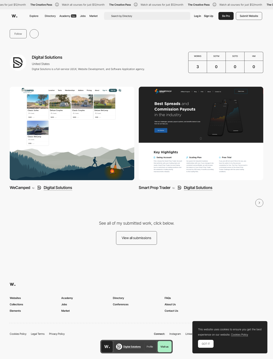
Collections (16, 304)
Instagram (175, 333)
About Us (170, 304)
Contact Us (171, 310)
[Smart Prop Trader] (201, 133)
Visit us (164, 346)
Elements (15, 310)
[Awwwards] (14, 15)
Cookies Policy (18, 333)
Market (93, 15)
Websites (15, 298)
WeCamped (20, 187)
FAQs (168, 298)
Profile (150, 346)
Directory (50, 15)
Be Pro (226, 15)
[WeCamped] (72, 133)
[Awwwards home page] (107, 346)
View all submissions (136, 238)
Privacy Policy (57, 333)
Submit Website (249, 15)
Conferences (120, 304)
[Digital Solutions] (54, 188)
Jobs (83, 15)
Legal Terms (38, 333)
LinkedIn (190, 333)
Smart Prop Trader (154, 187)
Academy (67, 15)
